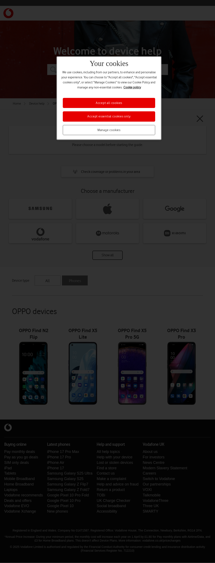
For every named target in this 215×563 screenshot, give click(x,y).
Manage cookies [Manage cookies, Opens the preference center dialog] (109, 130)
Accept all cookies (109, 103)
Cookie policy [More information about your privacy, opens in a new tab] (132, 87)
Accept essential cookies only (108, 116)
